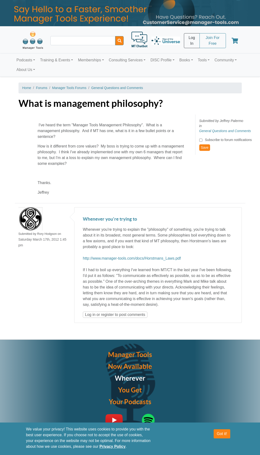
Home (26, 88)
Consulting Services (126, 60)
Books (184, 60)
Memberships (89, 60)
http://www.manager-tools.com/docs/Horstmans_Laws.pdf (132, 258)
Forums (41, 88)
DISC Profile (161, 60)
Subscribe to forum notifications (228, 140)
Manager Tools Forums (69, 88)
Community (224, 60)
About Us (24, 70)
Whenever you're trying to (110, 219)
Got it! (222, 434)
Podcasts (24, 60)
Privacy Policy (112, 446)
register (107, 315)
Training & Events (55, 60)
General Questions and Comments (117, 88)
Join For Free (213, 40)
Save (205, 147)
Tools (202, 60)
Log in (90, 315)
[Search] (119, 40)
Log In (192, 40)
